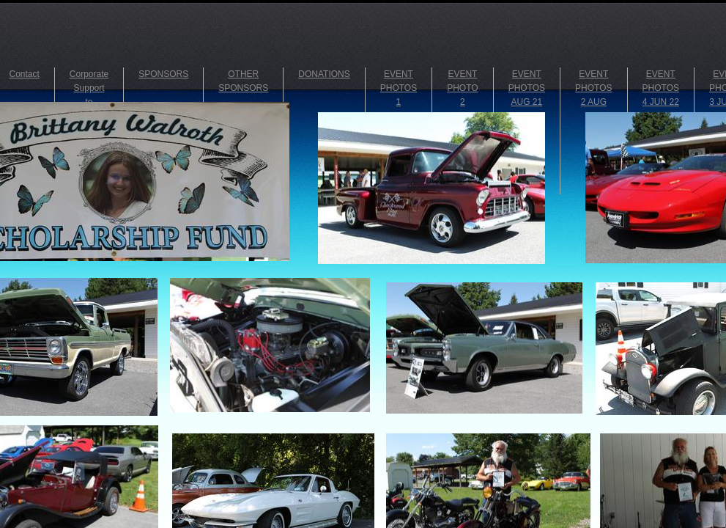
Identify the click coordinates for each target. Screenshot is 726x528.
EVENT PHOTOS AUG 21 (526, 88)
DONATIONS (323, 74)
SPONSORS (163, 74)
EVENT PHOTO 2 (462, 88)
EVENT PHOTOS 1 (398, 88)
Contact (25, 74)
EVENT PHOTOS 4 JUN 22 (660, 88)
